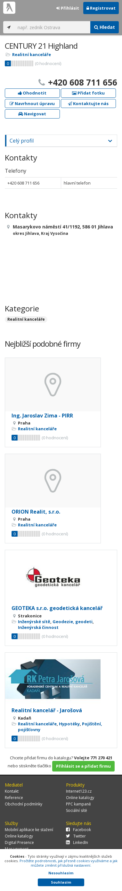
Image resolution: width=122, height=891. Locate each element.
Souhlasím (61, 882)
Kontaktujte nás (88, 103)
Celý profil (22, 140)
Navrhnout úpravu (32, 103)
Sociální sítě (76, 810)
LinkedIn (77, 842)
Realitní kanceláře (31, 54)
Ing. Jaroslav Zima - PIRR (42, 415)
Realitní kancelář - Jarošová (47, 710)
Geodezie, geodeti (73, 621)
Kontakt (12, 791)
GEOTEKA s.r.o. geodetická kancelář (57, 608)
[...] (52, 27)
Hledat (104, 27)
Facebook (78, 829)
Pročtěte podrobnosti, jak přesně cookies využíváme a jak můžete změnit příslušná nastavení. (69, 863)
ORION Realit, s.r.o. (36, 511)
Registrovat (101, 8)
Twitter (76, 836)
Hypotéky (69, 724)
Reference (14, 797)
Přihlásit (67, 8)
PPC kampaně (78, 804)
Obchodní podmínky (23, 804)
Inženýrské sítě (34, 621)
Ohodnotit (32, 93)
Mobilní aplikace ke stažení (29, 829)
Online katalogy (80, 797)
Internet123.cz (79, 791)
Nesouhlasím (60, 872)
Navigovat (32, 114)
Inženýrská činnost (38, 627)
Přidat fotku (88, 93)
